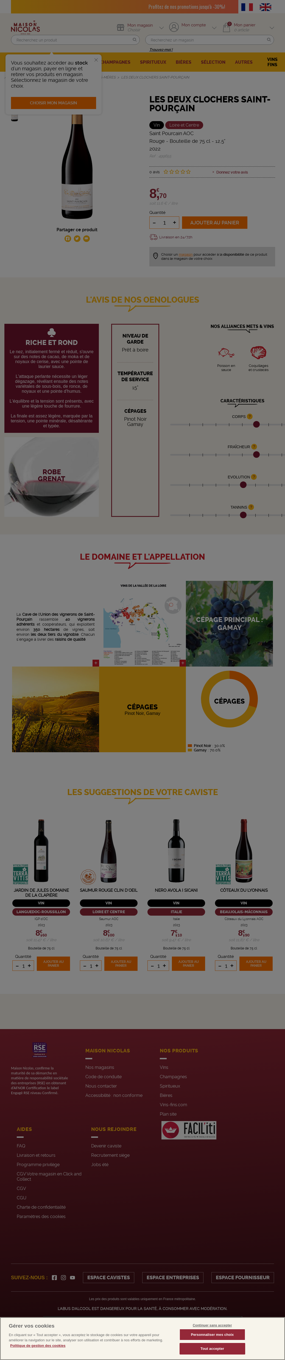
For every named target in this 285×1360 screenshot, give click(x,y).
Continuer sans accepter (212, 1325)
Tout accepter (212, 1349)
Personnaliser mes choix (212, 1335)
